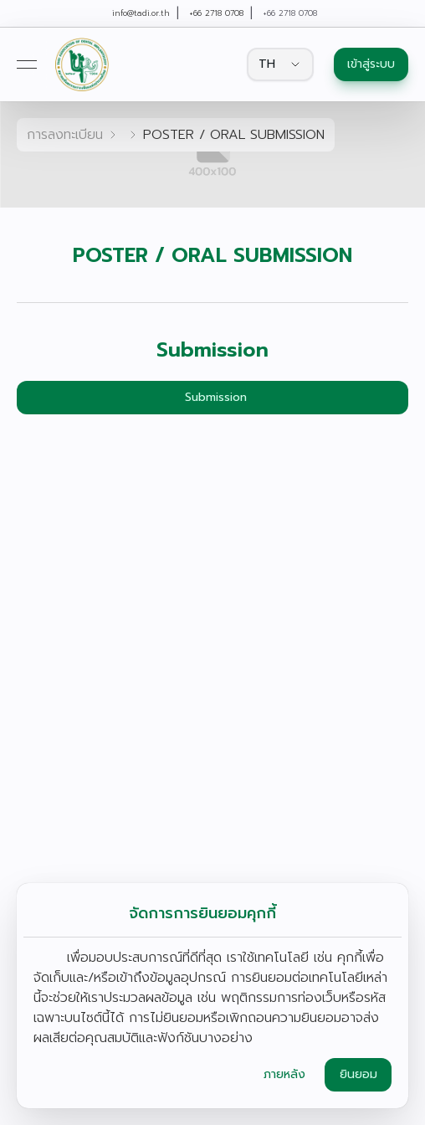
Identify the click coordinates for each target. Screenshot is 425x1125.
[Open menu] (27, 64)
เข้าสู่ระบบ (371, 64)
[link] (81, 64)
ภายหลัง (284, 1074)
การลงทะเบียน (65, 135)
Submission (216, 397)
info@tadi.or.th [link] (141, 13)
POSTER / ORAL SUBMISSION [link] (234, 135)
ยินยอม (358, 1074)
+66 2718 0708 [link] (216, 13)
